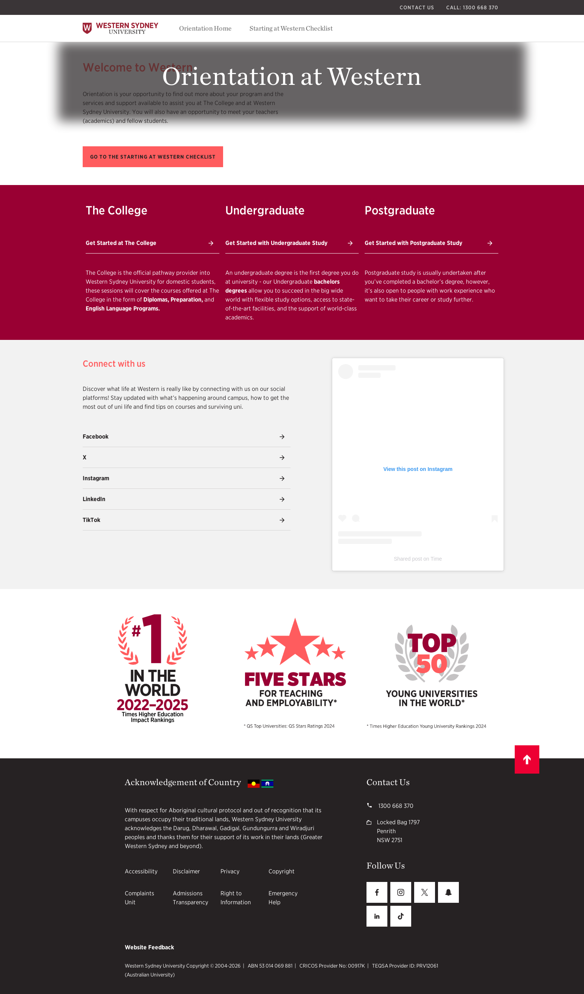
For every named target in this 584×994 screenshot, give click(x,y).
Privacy (229, 871)
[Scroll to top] (527, 759)
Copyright (282, 871)
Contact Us (417, 7)
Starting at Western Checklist (291, 28)
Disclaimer (186, 871)
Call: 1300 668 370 (472, 7)
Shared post (408, 559)
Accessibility (141, 871)
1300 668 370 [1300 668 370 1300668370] (395, 805)
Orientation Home (205, 28)
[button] (153, 156)
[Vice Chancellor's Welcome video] (418, 108)
